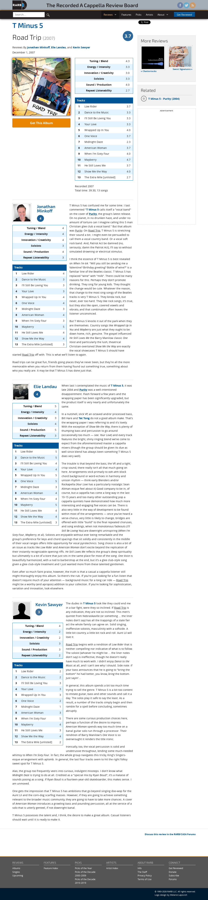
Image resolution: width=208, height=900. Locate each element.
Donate (172, 872)
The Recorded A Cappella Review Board (92, 5)
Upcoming (17, 875)
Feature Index (51, 868)
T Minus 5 (27, 25)
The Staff (142, 872)
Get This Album (41, 123)
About (161, 14)
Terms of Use (144, 879)
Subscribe (174, 875)
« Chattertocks (148, 71)
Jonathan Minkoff (38, 47)
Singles (16, 872)
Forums (173, 879)
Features (126, 14)
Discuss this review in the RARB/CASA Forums (170, 834)
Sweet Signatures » (182, 69)
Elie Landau (58, 47)
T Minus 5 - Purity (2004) (160, 99)
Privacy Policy (145, 875)
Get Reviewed (184, 14)
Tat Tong (84, 418)
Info (140, 868)
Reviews (108, 14)
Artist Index (112, 868)
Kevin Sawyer (81, 47)
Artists (149, 14)
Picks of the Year (83, 868)
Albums (16, 868)
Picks (138, 14)
